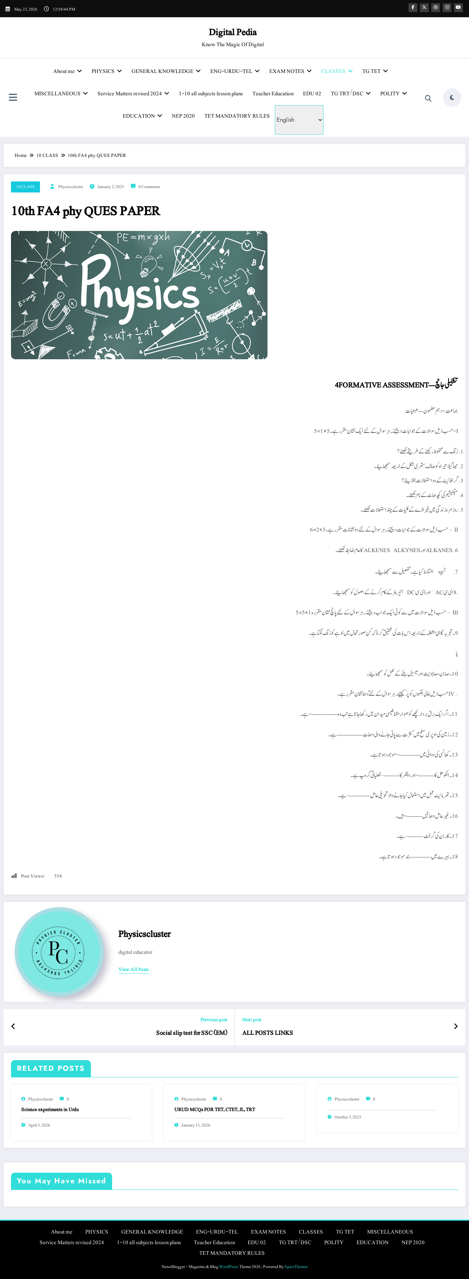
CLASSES (337, 71)
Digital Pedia (232, 32)
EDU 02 (312, 93)
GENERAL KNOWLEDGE (166, 71)
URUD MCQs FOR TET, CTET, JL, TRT (214, 1110)
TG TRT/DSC (351, 93)
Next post (251, 1020)
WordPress (229, 1266)
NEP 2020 (183, 116)
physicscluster (70, 186)
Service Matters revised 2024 (133, 93)
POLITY (393, 93)
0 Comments (149, 186)
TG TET (375, 71)
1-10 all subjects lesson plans (211, 93)
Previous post (213, 1020)
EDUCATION (142, 116)
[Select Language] (299, 120)
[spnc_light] (452, 97)
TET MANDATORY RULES (237, 116)
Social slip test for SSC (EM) (191, 1033)
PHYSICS (107, 71)
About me (67, 71)
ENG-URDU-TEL (235, 71)
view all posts (133, 970)
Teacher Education (272, 93)
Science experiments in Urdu (50, 1110)
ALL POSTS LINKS (267, 1033)
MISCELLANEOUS (61, 93)
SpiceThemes (296, 1266)
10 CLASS (25, 186)
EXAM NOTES (290, 71)
